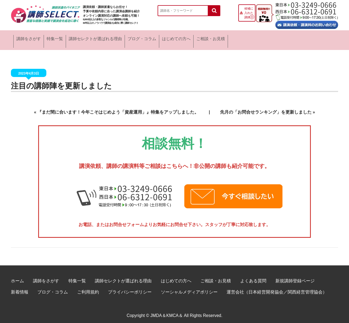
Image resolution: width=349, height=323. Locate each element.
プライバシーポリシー (130, 288)
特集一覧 (79, 38)
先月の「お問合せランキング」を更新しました (266, 108)
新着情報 (19, 288)
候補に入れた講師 (248, 13)
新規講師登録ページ (295, 277)
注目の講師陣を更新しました (61, 82)
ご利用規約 (88, 288)
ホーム (17, 277)
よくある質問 (253, 277)
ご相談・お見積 (309, 38)
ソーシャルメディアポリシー (189, 288)
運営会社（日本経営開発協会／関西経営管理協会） (277, 288)
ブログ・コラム (203, 38)
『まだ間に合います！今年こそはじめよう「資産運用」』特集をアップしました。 (118, 108)
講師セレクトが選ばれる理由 (138, 38)
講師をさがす (33, 38)
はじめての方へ (256, 38)
